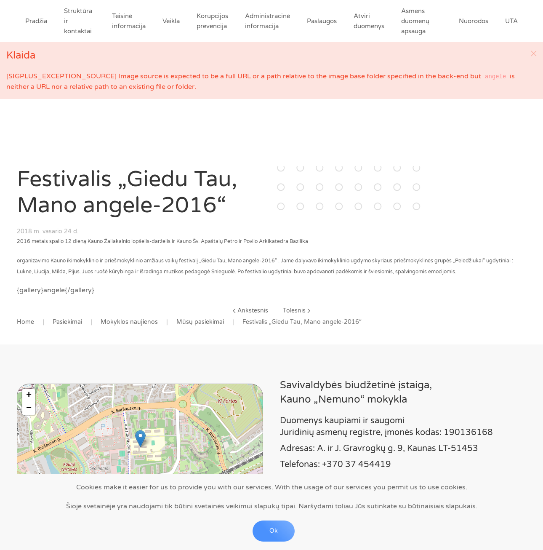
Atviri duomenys (369, 21)
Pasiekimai (67, 322)
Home (25, 322)
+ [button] (29, 395)
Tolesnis (296, 310)
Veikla (171, 21)
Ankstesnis (250, 310)
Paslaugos (322, 21)
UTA (511, 21)
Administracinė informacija (267, 21)
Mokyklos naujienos (129, 322)
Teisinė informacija (129, 21)
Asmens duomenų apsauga (415, 21)
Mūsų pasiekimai (200, 322)
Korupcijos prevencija (212, 21)
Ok (273, 530)
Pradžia (36, 21)
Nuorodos (473, 21)
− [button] (29, 408)
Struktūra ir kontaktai (78, 21)
